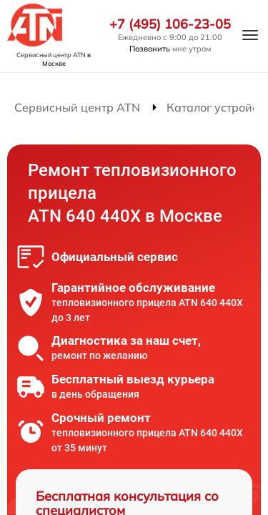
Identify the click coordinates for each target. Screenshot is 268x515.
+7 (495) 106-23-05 (170, 24)
